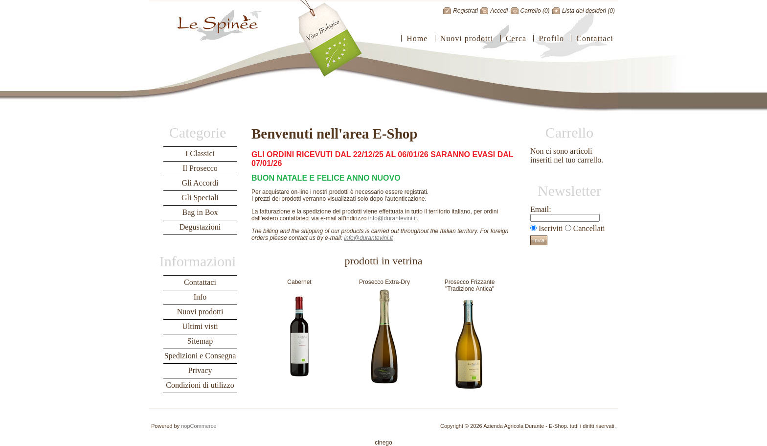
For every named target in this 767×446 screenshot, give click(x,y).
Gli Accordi (199, 183)
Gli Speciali (200, 197)
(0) (546, 10)
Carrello (530, 10)
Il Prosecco (200, 168)
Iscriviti (551, 228)
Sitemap (200, 341)
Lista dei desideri (584, 10)
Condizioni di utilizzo (200, 385)
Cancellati (589, 228)
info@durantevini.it (392, 218)
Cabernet (299, 282)
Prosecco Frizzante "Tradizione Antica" (470, 285)
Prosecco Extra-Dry (384, 282)
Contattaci (594, 38)
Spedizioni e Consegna (200, 356)
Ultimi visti (200, 326)
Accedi (499, 10)
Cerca (516, 38)
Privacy (200, 370)
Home (417, 38)
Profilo (551, 38)
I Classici (200, 153)
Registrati (465, 10)
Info (200, 297)
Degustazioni (200, 227)
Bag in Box (200, 212)
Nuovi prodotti (467, 38)
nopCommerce (198, 426)
